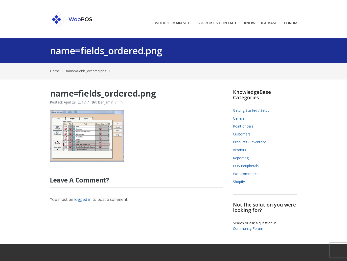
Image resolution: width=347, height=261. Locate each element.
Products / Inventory (249, 142)
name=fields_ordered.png (86, 71)
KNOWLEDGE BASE (260, 23)
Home (55, 71)
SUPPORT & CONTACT (217, 23)
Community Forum (248, 228)
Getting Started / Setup (251, 110)
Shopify (239, 181)
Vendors (239, 150)
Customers (242, 134)
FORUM (290, 23)
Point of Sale (243, 126)
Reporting (241, 158)
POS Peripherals (246, 165)
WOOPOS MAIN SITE (172, 23)
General (239, 118)
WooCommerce (245, 173)
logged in (83, 199)
